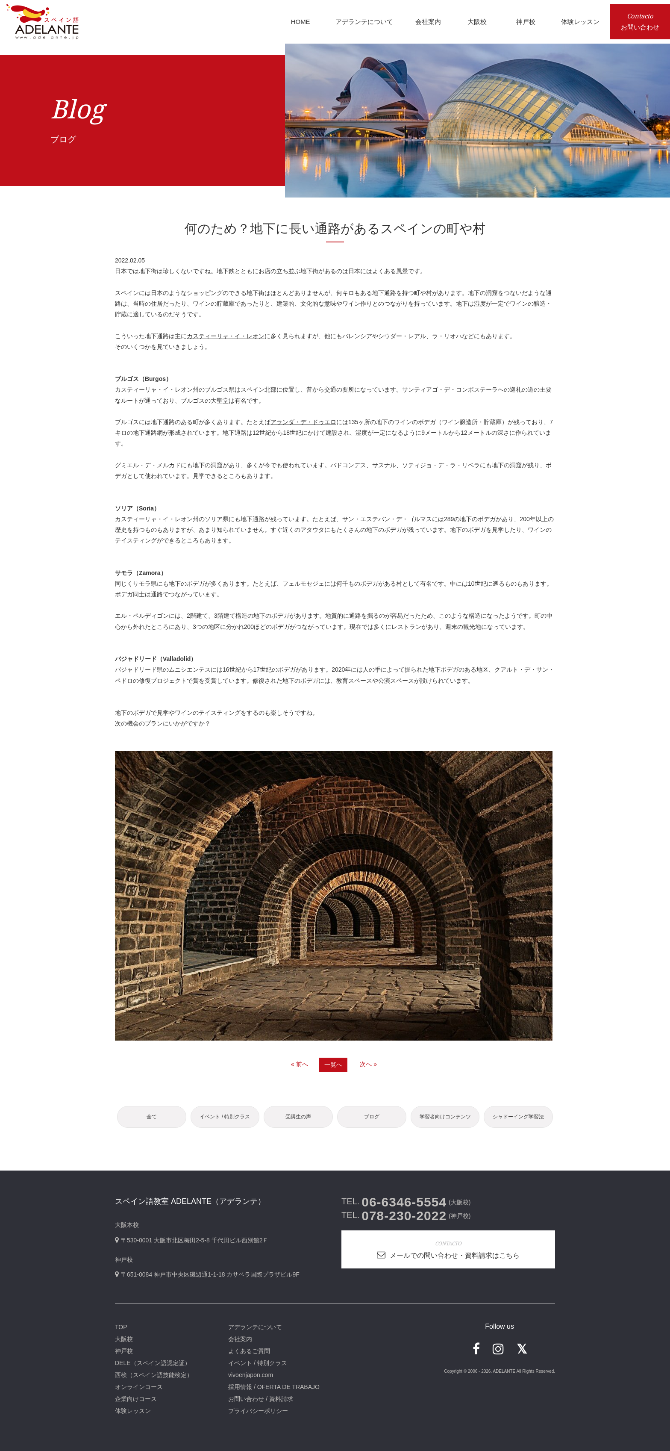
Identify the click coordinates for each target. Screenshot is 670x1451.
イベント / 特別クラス (225, 1117)
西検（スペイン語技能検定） (154, 1374)
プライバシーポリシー (258, 1410)
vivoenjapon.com (250, 1374)
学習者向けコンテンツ (445, 1117)
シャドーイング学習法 (518, 1117)
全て (152, 1117)
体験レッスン (133, 1410)
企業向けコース (136, 1398)
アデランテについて (255, 1327)
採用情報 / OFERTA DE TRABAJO (274, 1386)
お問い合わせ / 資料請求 (260, 1398)
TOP (121, 1327)
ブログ (371, 1117)
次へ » (368, 1064)
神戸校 (124, 1351)
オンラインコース (139, 1386)
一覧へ (333, 1064)
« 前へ (299, 1064)
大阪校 (124, 1339)
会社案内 (240, 1339)
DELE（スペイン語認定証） (153, 1363)
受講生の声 (298, 1117)
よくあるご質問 (249, 1351)
